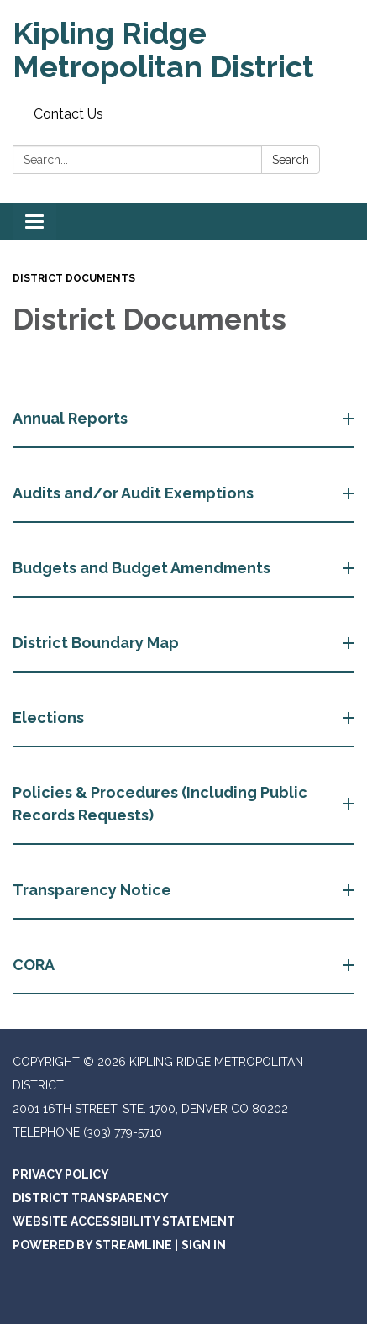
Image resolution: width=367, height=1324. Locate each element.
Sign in (203, 1245)
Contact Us (68, 114)
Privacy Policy (61, 1174)
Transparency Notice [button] (94, 890)
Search (290, 159)
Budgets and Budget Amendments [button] (143, 568)
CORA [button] (35, 964)
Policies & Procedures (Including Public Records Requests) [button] (160, 803)
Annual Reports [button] (72, 418)
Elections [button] (50, 717)
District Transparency (91, 1198)
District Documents (74, 278)
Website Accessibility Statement (124, 1221)
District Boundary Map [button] (97, 642)
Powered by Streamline (92, 1245)
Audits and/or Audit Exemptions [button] (135, 493)
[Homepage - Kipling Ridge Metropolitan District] (183, 50)
